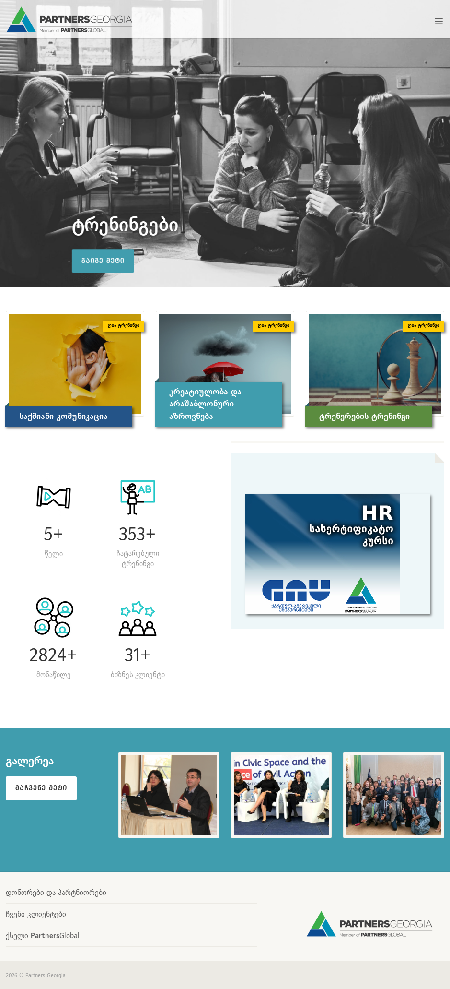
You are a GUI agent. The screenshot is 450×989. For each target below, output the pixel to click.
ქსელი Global (43, 935)
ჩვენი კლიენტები (36, 914)
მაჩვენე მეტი (41, 788)
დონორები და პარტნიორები (56, 892)
